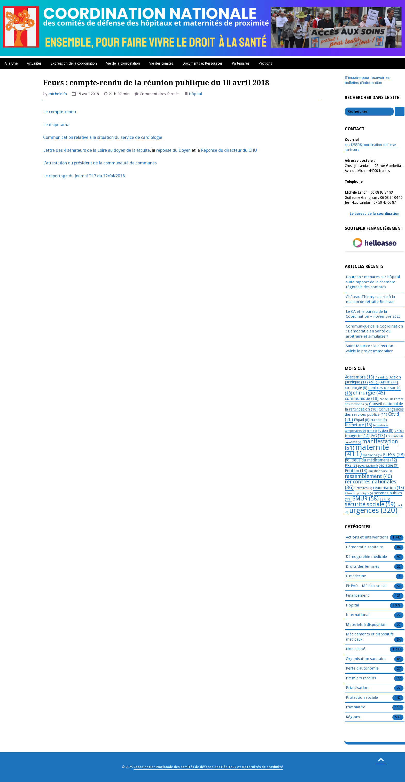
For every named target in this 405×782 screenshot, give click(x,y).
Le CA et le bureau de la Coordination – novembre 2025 (373, 314)
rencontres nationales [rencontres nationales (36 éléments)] (370, 484)
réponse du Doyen (174, 150)
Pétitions (265, 63)
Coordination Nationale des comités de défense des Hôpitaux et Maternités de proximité (208, 767)
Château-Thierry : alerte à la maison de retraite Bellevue (370, 299)
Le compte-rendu (59, 111)
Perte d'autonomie (362, 668)
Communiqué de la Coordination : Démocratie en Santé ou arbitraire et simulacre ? (374, 331)
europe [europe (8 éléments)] (378, 420)
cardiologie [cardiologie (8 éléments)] (356, 388)
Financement (357, 595)
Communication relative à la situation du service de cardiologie (102, 137)
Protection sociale (362, 697)
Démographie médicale (366, 556)
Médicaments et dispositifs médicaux (370, 637)
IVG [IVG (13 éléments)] (378, 435)
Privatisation (357, 687)
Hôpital (195, 94)
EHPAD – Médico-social (366, 586)
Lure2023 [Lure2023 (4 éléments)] (353, 442)
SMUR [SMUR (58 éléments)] (366, 498)
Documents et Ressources (202, 63)
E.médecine (356, 576)
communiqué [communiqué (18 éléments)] (361, 398)
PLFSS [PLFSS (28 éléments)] (393, 454)
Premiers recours (361, 678)
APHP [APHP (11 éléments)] (389, 382)
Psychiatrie (355, 707)
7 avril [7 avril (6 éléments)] (381, 377)
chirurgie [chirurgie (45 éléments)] (369, 393)
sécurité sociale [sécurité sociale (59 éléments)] (370, 504)
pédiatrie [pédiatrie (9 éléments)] (389, 465)
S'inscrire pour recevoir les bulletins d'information (367, 80)
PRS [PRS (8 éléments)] (351, 465)
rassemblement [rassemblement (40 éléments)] (368, 476)
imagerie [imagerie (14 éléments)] (357, 435)
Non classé (355, 649)
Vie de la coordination (123, 63)
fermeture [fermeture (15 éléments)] (358, 424)
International (357, 615)
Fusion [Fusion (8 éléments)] (385, 430)
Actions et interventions (367, 537)
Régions (353, 717)
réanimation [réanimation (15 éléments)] (388, 487)
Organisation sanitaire (366, 659)
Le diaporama (56, 124)
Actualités (34, 63)
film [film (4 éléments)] (372, 430)
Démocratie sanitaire (364, 547)
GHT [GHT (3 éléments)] (399, 430)
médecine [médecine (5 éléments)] (372, 455)
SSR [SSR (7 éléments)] (385, 499)
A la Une (11, 63)
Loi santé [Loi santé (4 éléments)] (394, 436)
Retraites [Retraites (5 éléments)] (363, 488)
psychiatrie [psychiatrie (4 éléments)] (368, 465)
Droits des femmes (362, 566)
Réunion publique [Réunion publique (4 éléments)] (359, 493)
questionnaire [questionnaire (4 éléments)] (380, 471)
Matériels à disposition (366, 624)
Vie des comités (161, 63)
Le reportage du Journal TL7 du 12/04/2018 (84, 175)
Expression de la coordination (74, 63)
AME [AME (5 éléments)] (374, 382)
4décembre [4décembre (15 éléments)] (359, 377)
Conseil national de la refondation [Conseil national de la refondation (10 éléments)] (374, 406)
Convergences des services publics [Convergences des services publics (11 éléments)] (374, 412)
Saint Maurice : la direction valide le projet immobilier (369, 348)
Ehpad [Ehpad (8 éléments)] (361, 420)
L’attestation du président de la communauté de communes (100, 163)
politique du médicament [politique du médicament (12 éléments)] (371, 460)
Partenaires (240, 63)
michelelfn (57, 94)
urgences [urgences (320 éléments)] (373, 510)
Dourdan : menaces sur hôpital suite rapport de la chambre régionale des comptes (373, 282)
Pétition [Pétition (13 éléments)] (356, 470)
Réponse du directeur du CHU (229, 150)
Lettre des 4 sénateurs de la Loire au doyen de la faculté (96, 150)
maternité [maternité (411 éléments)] (367, 450)
